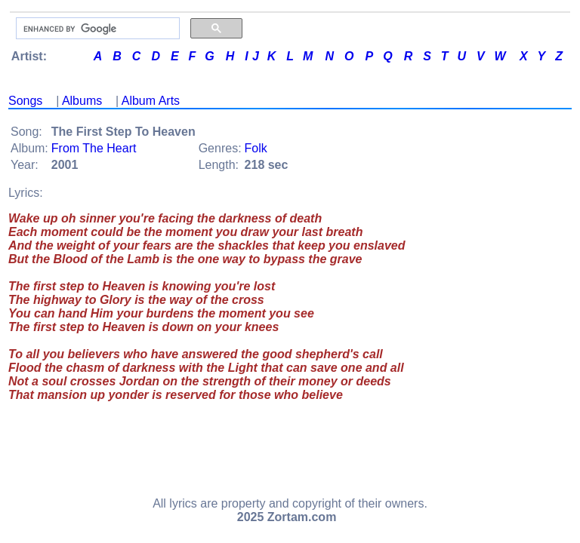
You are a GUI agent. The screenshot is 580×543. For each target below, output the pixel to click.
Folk (256, 148)
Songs (25, 100)
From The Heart (94, 148)
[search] (96, 28)
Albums (82, 100)
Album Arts (151, 100)
